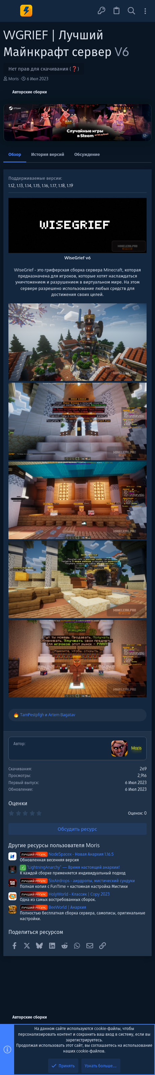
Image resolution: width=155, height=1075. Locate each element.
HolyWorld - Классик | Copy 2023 (65, 894)
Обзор (14, 154)
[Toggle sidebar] (145, 11)
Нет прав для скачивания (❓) (43, 69)
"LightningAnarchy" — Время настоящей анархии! (70, 867)
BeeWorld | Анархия (53, 907)
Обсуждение (87, 154)
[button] (10, 11)
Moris (13, 78)
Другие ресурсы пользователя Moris (54, 845)
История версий (47, 154)
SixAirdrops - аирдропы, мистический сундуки (77, 880)
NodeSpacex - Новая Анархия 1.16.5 (67, 854)
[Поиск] (131, 11)
